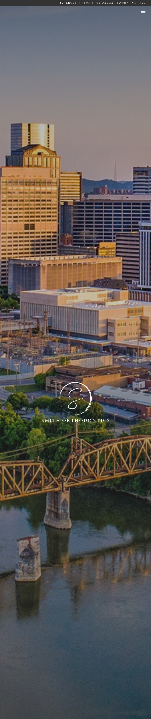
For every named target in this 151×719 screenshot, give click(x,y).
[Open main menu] (143, 12)
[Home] (12, 13)
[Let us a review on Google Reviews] (68, 3)
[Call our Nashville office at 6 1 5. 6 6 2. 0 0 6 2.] (96, 3)
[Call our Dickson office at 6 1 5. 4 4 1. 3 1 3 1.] (131, 3)
